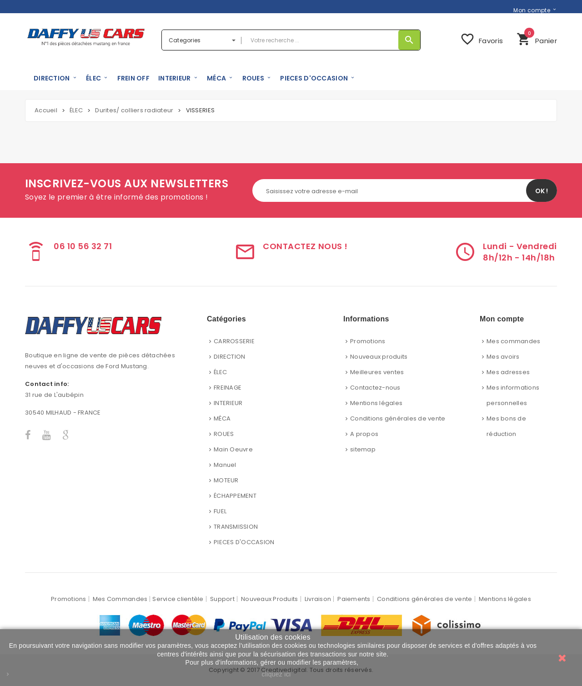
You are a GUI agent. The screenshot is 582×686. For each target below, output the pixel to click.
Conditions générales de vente (398, 418)
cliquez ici (276, 674)
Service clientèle (177, 599)
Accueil (46, 110)
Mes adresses (508, 372)
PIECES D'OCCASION (244, 542)
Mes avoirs (503, 356)
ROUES (224, 434)
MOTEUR (226, 480)
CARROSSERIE (234, 341)
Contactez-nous (375, 387)
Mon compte (531, 10)
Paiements (353, 599)
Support (222, 599)
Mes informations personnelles (513, 395)
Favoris (481, 39)
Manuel (225, 465)
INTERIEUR (228, 403)
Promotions (368, 341)
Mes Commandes (120, 599)
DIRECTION (229, 356)
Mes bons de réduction (506, 426)
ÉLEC (220, 372)
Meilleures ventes (377, 372)
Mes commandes (513, 341)
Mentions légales (376, 403)
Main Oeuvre (233, 449)
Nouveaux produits (378, 356)
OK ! (541, 190)
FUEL (220, 511)
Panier (537, 38)
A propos (364, 434)
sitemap (363, 449)
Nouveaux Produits (269, 599)
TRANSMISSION (236, 526)
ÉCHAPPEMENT (235, 495)
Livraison (318, 599)
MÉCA (222, 418)
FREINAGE (227, 387)
